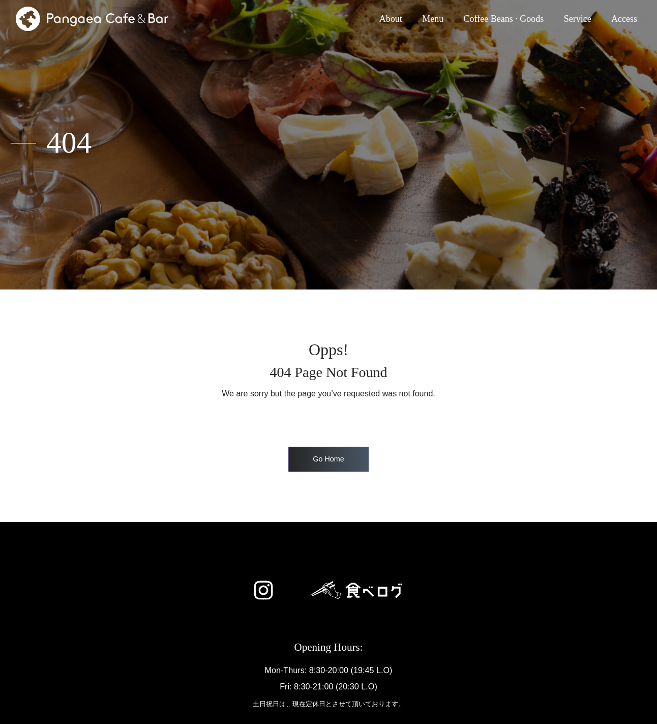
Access (624, 19)
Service (577, 19)
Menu (432, 19)
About (392, 18)
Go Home (328, 459)
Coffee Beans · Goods (504, 19)
